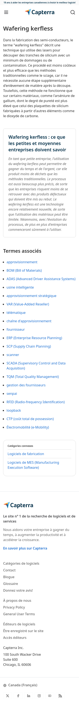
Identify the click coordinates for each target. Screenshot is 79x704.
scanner (13, 354)
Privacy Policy (14, 607)
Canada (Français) (20, 685)
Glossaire (10, 583)
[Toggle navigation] (6, 12)
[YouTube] (49, 696)
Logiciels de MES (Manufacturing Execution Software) (33, 465)
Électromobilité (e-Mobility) (28, 427)
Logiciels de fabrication (26, 453)
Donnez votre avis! (18, 590)
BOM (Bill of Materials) (24, 270)
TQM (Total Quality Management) (33, 376)
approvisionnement (22, 262)
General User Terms (19, 614)
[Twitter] (7, 696)
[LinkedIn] (28, 696)
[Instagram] (39, 696)
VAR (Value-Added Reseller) (28, 304)
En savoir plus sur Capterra (25, 548)
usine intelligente (20, 287)
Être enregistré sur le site (23, 631)
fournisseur (16, 329)
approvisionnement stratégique (31, 295)
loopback (14, 410)
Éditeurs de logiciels (19, 624)
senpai (12, 393)
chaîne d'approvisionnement (29, 321)
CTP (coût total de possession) (30, 418)
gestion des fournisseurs (26, 385)
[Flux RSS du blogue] (60, 696)
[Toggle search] (73, 12)
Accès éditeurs (15, 637)
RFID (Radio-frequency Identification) (36, 402)
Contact (9, 570)
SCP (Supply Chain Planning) (29, 346)
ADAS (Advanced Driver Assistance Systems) (41, 279)
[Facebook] (18, 696)
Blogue (9, 577)
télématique (16, 312)
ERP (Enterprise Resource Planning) (34, 338)
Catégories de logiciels (21, 563)
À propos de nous (17, 600)
